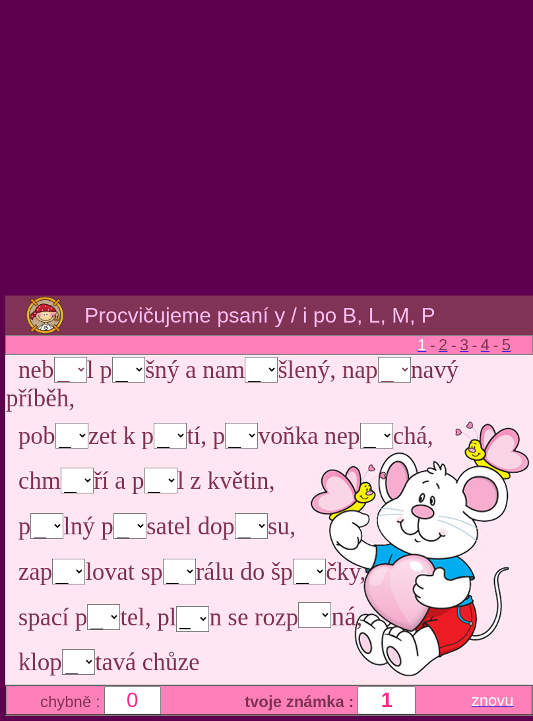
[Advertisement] (264, 148)
